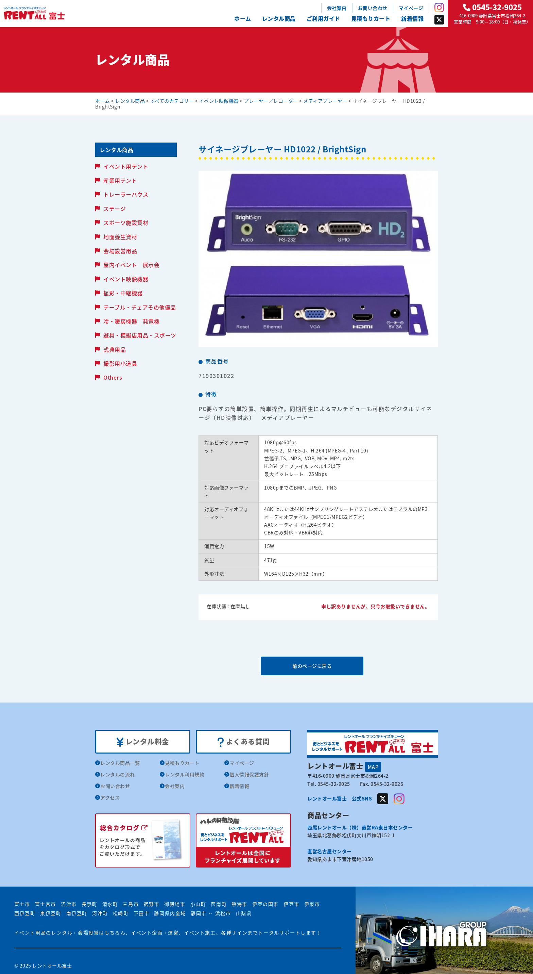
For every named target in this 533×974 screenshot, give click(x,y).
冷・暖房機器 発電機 (131, 321)
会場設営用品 (120, 251)
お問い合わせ (373, 7)
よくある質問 (243, 742)
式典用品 (114, 349)
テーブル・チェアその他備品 (139, 307)
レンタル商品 (279, 18)
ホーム (242, 18)
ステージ (114, 208)
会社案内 (337, 7)
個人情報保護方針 (249, 774)
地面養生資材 (120, 237)
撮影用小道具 (120, 363)
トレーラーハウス (125, 194)
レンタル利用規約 (184, 774)
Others (112, 377)
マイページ (411, 7)
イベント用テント (125, 166)
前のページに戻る (318, 665)
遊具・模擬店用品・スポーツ (139, 335)
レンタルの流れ (117, 774)
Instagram (439, 7)
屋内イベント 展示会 (131, 265)
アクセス (110, 797)
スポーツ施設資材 (125, 222)
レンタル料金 (143, 742)
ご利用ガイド (323, 18)
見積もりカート (371, 18)
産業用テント (120, 180)
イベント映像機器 (125, 279)
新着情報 (412, 18)
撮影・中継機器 (123, 293)
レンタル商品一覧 (120, 763)
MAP (373, 766)
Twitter (439, 19)
